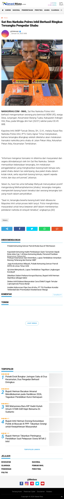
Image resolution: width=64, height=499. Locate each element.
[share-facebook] (19, 229)
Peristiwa (38, 10)
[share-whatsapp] (44, 229)
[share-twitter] (32, 229)
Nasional (16, 10)
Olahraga (55, 10)
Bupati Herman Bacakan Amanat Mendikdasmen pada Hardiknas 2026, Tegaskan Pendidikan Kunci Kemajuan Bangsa (23, 395)
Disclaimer (41, 492)
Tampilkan (57, 295)
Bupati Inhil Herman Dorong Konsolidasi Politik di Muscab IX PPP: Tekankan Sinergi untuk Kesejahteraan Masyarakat (26, 424)
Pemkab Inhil (38, 465)
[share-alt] (6, 229)
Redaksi (49, 492)
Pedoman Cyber (29, 492)
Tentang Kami (17, 492)
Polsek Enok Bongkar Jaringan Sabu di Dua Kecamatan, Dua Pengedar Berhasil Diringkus (26, 379)
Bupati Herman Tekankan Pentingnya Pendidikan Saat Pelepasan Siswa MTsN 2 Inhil (25, 439)
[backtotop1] (62, 497)
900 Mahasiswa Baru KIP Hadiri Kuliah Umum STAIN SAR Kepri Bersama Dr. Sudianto (23, 409)
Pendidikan (6, 469)
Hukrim (8, 10)
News (6, 18)
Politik (4, 472)
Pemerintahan (27, 10)
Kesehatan (6, 462)
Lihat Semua (32, 323)
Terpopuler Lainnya (32, 449)
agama (46, 10)
